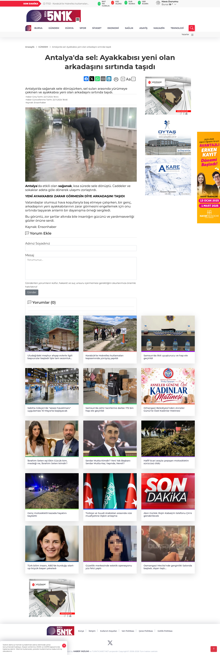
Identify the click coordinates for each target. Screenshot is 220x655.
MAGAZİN (159, 28)
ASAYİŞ (143, 28)
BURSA (38, 28)
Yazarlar (185, 34)
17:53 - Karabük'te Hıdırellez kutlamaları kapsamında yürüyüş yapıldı (65, 3)
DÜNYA (69, 28)
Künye (81, 631)
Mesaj (29, 255)
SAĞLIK (129, 28)
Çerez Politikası (146, 631)
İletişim (92, 631)
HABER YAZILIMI (81, 651)
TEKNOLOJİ (177, 28)
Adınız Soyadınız (37, 243)
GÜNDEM (54, 28)
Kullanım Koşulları (108, 631)
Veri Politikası (128, 631)
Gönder (31, 292)
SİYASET (96, 28)
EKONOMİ (113, 28)
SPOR (83, 28)
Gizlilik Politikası (165, 631)
